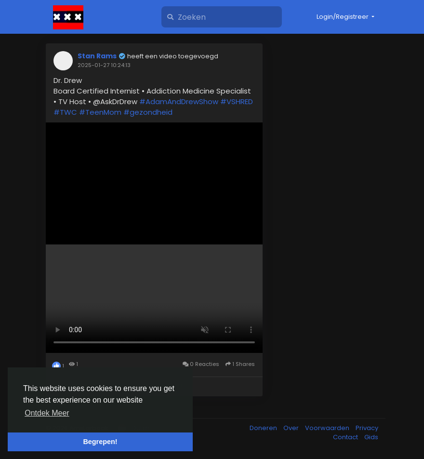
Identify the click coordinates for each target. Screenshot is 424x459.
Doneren (264, 427)
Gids (371, 437)
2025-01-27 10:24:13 (104, 65)
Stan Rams (97, 56)
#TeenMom (100, 112)
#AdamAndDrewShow (178, 101)
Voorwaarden (328, 427)
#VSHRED (236, 101)
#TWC (65, 112)
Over (291, 427)
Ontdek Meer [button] (47, 413)
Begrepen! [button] (100, 442)
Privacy (367, 427)
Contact (346, 437)
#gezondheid (147, 112)
